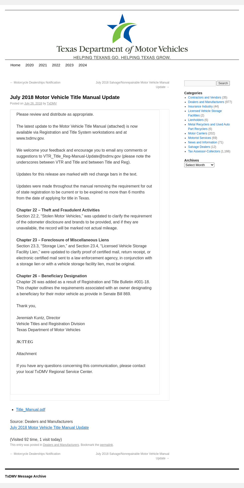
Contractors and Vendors (204, 97)
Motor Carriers (197, 133)
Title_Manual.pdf (30, 409)
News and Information (202, 142)
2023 (69, 65)
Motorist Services (199, 138)
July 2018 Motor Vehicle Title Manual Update (49, 427)
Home (15, 65)
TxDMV (52, 103)
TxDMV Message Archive (25, 476)
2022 (56, 65)
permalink (106, 445)
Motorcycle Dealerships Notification (35, 82)
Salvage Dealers (199, 147)
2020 (29, 65)
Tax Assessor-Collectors (204, 151)
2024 (83, 65)
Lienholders (196, 120)
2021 (43, 65)
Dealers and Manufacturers (61, 445)
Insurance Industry (200, 106)
